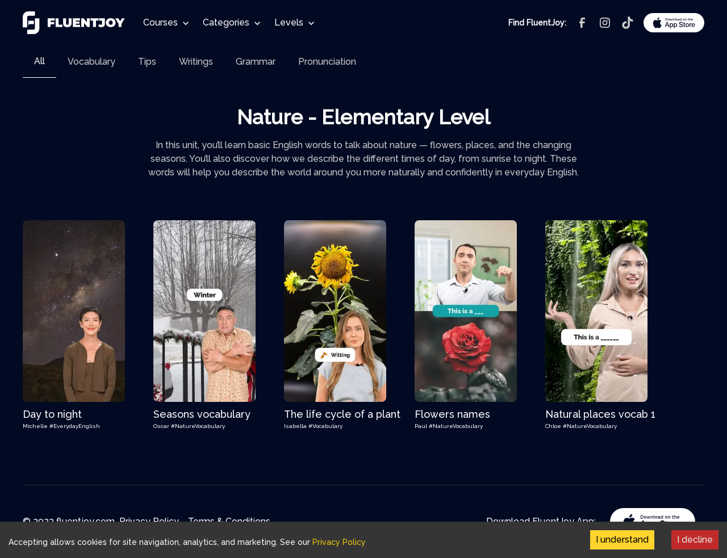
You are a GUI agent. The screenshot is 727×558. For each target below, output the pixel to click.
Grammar (255, 61)
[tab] (39, 61)
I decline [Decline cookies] (695, 539)
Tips (147, 61)
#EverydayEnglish (74, 426)
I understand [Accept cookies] (622, 539)
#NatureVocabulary (198, 426)
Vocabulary (91, 61)
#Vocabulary (325, 426)
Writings (196, 61)
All (39, 61)
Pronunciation (327, 61)
